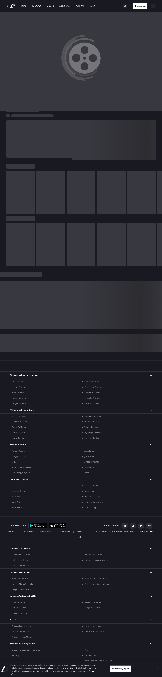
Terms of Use (64, 531)
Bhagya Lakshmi (19, 456)
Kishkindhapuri (90, 655)
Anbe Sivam (89, 451)
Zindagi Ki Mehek (91, 462)
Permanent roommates (94, 502)
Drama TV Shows (91, 421)
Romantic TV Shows (92, 416)
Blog (81, 537)
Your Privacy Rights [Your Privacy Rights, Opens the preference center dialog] (120, 668)
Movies (50, 6)
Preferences (82, 531)
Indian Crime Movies (93, 554)
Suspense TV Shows (92, 438)
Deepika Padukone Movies (23, 626)
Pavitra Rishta (17, 507)
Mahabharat (17, 496)
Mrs (86, 650)
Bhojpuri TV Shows (92, 392)
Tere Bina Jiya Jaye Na (21, 472)
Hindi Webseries (19, 602)
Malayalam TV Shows (93, 387)
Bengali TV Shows (19, 403)
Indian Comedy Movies (21, 560)
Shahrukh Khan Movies (94, 626)
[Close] (157, 668)
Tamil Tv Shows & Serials (22, 584)
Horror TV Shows (19, 438)
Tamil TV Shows (18, 381)
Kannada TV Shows (92, 398)
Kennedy (15, 655)
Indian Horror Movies (21, 554)
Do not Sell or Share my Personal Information (114, 531)
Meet (86, 472)
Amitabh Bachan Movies (22, 637)
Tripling (15, 485)
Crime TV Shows (18, 432)
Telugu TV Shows (19, 398)
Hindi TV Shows (18, 392)
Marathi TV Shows (92, 403)
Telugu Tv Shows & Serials (23, 589)
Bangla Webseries (92, 608)
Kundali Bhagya (18, 451)
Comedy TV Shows (19, 421)
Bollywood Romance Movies (96, 560)
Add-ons (80, 6)
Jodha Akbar (17, 502)
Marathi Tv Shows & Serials (95, 578)
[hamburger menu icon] (153, 6)
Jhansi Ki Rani (89, 456)
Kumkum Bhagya (19, 491)
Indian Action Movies (20, 565)
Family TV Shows (19, 427)
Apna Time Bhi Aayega (21, 467)
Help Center (28, 531)
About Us (11, 531)
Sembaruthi (89, 467)
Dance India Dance (92, 496)
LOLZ (92, 6)
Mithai (14, 462)
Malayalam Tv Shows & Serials (97, 584)
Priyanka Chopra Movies (94, 631)
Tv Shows (36, 6)
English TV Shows (19, 387)
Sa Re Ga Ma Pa (91, 485)
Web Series (64, 6)
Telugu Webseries (19, 613)
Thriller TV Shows (91, 427)
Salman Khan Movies (20, 631)
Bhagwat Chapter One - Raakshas (26, 650)
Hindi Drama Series (92, 602)
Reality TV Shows (19, 416)
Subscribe (140, 6)
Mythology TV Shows (93, 432)
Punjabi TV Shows (91, 381)
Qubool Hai (89, 491)
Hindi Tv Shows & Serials (22, 578)
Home (23, 6)
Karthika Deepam (91, 507)
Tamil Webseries (19, 608)
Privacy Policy (45, 531)
